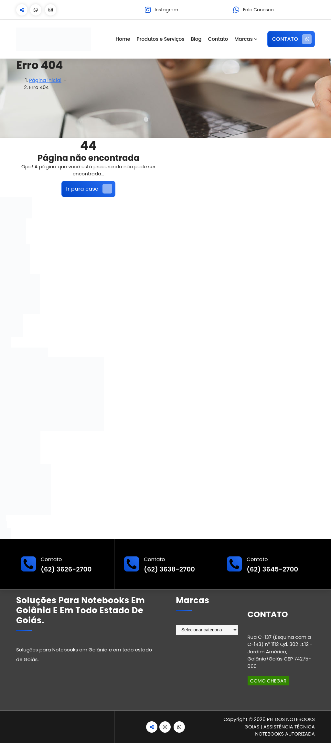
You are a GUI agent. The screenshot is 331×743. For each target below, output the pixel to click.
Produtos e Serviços (161, 39)
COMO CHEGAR (268, 680)
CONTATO (292, 39)
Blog (196, 39)
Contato (218, 39)
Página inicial (45, 80)
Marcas (243, 39)
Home (123, 39)
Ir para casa (89, 189)
